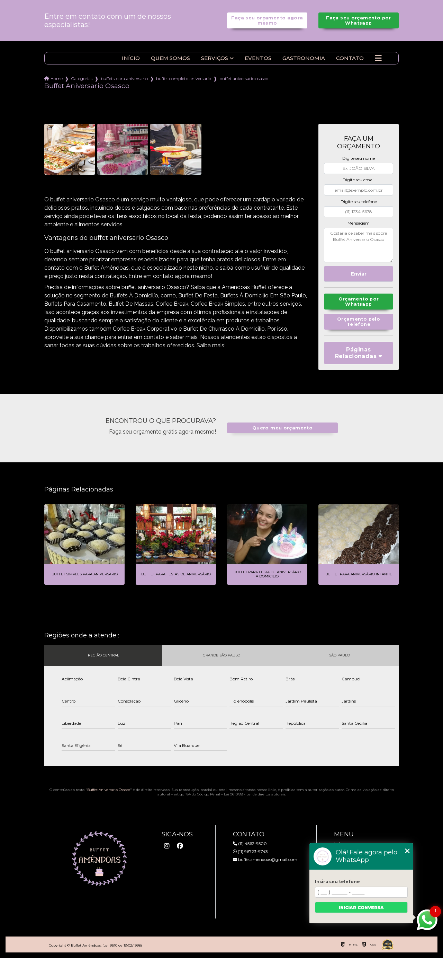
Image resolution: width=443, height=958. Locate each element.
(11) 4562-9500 (250, 843)
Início (131, 58)
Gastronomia (303, 58)
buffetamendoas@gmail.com (265, 859)
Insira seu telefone (337, 881)
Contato (350, 58)
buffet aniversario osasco (243, 78)
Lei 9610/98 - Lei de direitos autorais (254, 794)
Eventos (258, 58)
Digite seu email (358, 179)
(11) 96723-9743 (250, 851)
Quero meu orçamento (282, 427)
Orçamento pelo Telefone (358, 321)
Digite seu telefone (359, 201)
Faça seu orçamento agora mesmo (267, 20)
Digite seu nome (358, 158)
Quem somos (170, 58)
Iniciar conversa (361, 907)
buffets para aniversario (124, 78)
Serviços (214, 58)
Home (57, 78)
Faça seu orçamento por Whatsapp (358, 20)
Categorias (81, 78)
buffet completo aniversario (183, 78)
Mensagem (358, 223)
